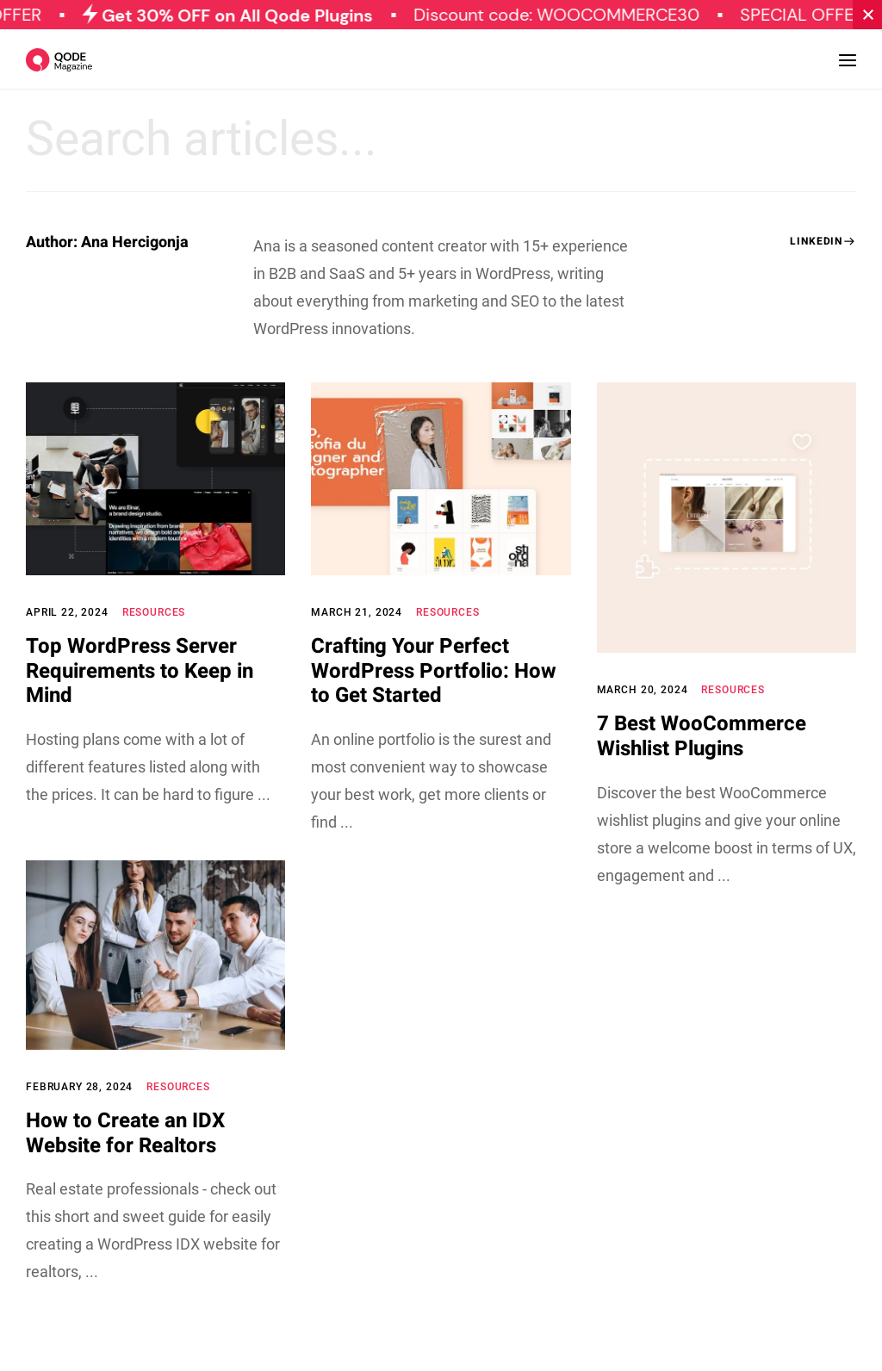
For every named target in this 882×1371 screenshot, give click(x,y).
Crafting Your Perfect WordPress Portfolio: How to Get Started (433, 670)
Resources (154, 612)
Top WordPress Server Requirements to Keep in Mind (139, 670)
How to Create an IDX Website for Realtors (125, 1133)
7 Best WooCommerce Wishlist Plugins (701, 736)
